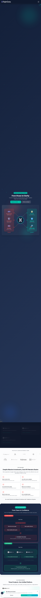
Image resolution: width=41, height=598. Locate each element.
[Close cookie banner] (37, 591)
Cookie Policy (30, 592)
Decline (11, 595)
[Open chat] (2, 593)
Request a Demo (15, 201)
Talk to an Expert (26, 201)
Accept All (29, 595)
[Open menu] (38, 2)
